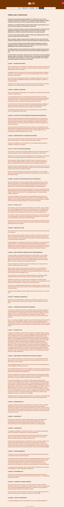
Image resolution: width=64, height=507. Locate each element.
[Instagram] (63, 3)
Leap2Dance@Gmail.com (41, 500)
